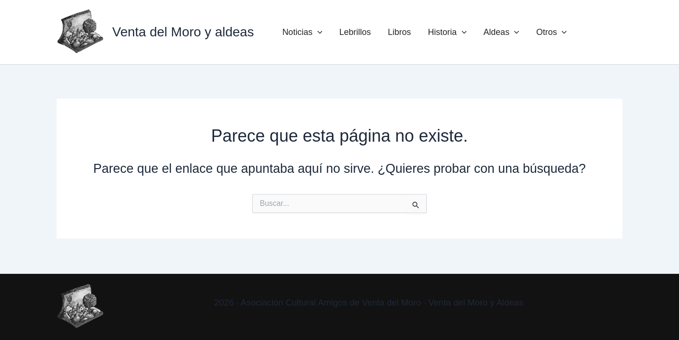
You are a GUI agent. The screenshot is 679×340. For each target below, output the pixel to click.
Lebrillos (355, 32)
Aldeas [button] (501, 32)
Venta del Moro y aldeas (183, 32)
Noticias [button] (302, 32)
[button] (318, 32)
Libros (399, 32)
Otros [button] (551, 32)
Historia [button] (447, 32)
